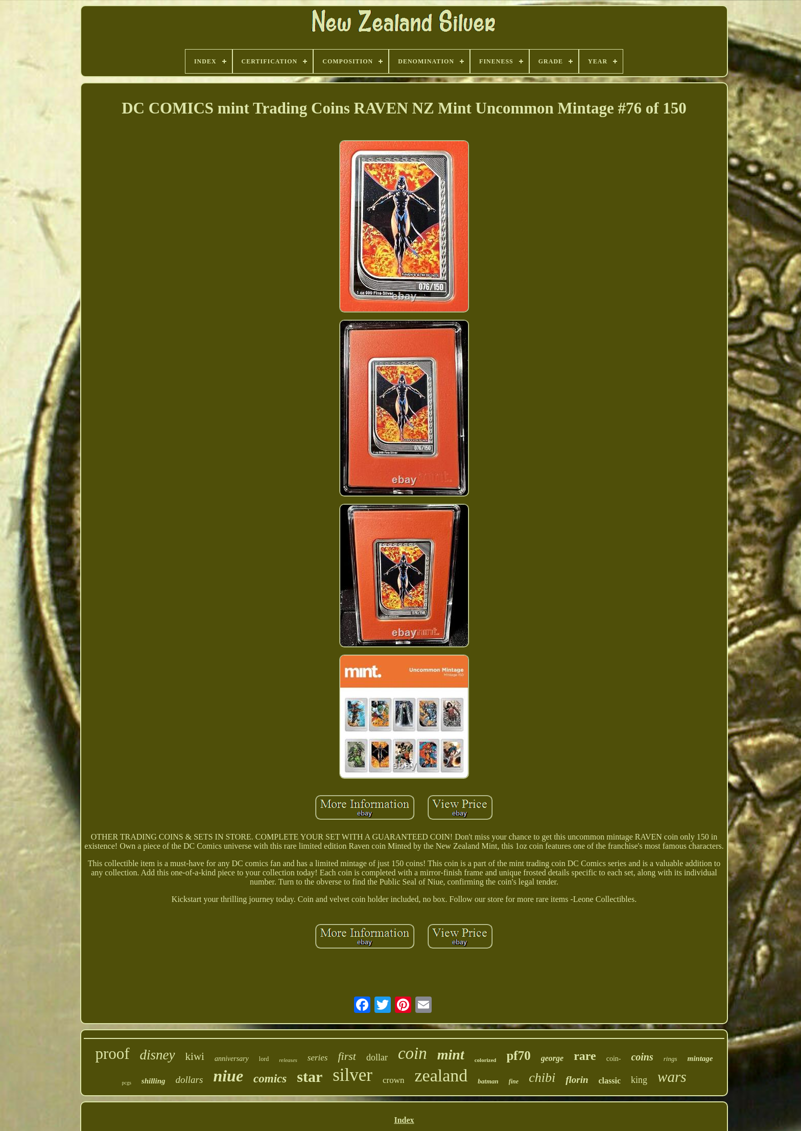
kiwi (194, 1056)
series (318, 1057)
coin (412, 1053)
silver (352, 1075)
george (552, 1058)
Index (404, 1120)
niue (228, 1076)
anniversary (232, 1058)
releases (288, 1060)
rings (670, 1058)
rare (585, 1055)
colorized (486, 1060)
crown (393, 1080)
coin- (613, 1058)
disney (157, 1054)
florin (577, 1079)
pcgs (126, 1082)
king (639, 1080)
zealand (441, 1075)
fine (514, 1081)
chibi (542, 1077)
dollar (377, 1057)
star (309, 1076)
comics (270, 1078)
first (347, 1056)
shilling (154, 1081)
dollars (189, 1079)
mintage (700, 1058)
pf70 (518, 1055)
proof (112, 1053)
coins (642, 1056)
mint (450, 1054)
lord (264, 1058)
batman (488, 1081)
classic (609, 1080)
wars (671, 1077)
